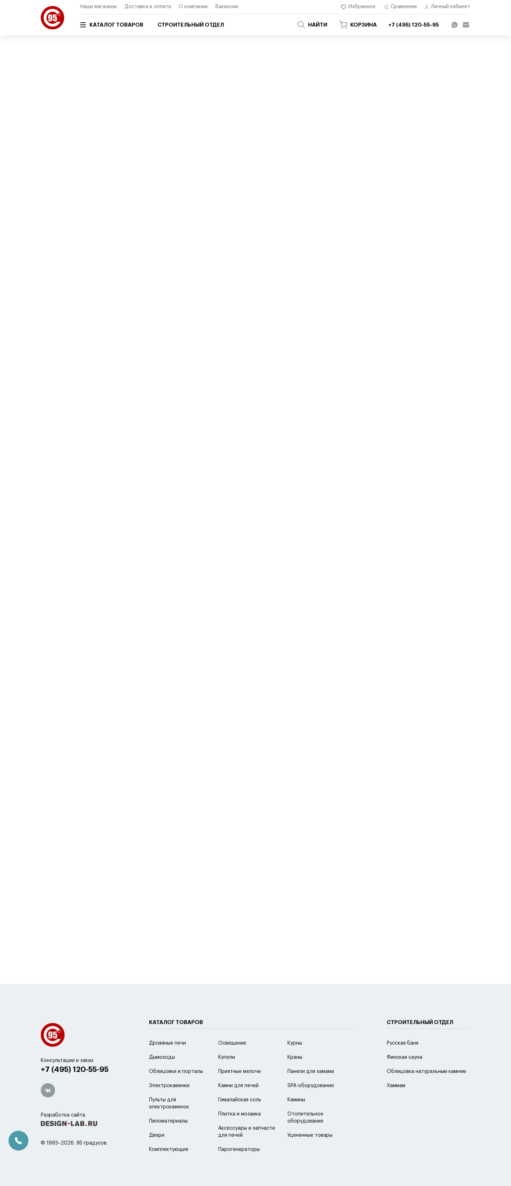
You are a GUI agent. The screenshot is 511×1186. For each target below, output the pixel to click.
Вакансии (226, 6)
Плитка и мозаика (239, 1114)
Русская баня (402, 1043)
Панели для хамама (310, 1071)
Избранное (358, 7)
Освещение (232, 1043)
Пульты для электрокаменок (169, 1103)
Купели (226, 1057)
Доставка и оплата (148, 6)
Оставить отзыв (255, 356)
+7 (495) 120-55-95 (75, 1069)
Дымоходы (162, 1057)
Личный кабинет (447, 7)
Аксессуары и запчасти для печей (146, 56)
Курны (294, 1043)
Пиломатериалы (168, 1121)
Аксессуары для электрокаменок (226, 56)
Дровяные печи (167, 1043)
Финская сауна (404, 1057)
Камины (296, 1099)
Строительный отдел (191, 25)
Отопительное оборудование (305, 1118)
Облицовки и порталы (176, 1071)
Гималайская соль (239, 1099)
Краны (294, 1057)
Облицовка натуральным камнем (426, 1071)
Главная (49, 56)
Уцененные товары (310, 1135)
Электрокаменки (169, 1085)
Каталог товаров (111, 25)
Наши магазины (98, 6)
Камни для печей (238, 1085)
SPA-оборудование (310, 1085)
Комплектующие (168, 1149)
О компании (193, 6)
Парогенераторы (239, 1149)
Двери (156, 1135)
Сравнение (400, 7)
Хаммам (396, 1085)
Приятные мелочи (239, 1071)
